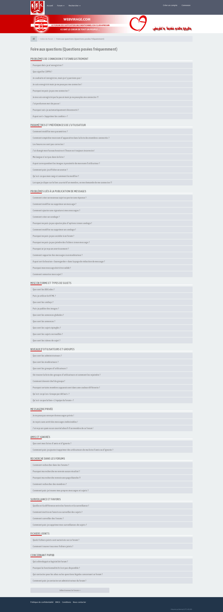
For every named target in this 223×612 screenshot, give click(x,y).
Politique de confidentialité (41, 602)
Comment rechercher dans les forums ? (51, 465)
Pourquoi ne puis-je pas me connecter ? (51, 90)
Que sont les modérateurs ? (45, 362)
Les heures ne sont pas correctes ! (48, 144)
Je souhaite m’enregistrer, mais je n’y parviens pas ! (57, 78)
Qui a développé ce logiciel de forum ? (50, 561)
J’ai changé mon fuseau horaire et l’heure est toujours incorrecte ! (64, 150)
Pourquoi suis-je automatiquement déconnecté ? (56, 110)
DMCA (57, 602)
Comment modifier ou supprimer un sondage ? (54, 229)
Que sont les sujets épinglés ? (47, 327)
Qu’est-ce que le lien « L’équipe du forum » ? (53, 400)
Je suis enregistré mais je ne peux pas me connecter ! (57, 84)
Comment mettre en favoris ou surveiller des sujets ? (57, 512)
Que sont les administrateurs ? (47, 355)
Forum (60, 5)
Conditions (66, 602)
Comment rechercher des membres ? (50, 484)
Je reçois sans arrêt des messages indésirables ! (55, 422)
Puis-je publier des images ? (46, 308)
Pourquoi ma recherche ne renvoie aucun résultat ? (56, 471)
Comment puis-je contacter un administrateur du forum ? (59, 580)
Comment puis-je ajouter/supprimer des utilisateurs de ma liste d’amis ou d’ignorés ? (73, 450)
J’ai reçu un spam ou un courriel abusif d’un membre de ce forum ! (63, 428)
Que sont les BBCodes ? (44, 289)
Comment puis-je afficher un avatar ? (50, 169)
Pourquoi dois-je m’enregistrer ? (48, 65)
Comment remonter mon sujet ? (47, 274)
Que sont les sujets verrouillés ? (48, 334)
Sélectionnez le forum (69, 590)
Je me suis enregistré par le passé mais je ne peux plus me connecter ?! (65, 97)
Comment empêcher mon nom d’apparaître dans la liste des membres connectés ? (71, 138)
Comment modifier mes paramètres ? (50, 131)
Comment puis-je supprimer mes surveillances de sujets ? (60, 525)
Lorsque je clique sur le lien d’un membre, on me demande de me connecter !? (72, 182)
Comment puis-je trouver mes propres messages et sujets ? (60, 490)
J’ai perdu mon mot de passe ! (46, 103)
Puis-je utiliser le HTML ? (44, 296)
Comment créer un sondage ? (46, 217)
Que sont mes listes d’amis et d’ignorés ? (52, 443)
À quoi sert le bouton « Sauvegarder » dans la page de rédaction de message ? (69, 261)
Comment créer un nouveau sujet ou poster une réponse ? (59, 197)
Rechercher (74, 5)
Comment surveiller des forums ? (48, 518)
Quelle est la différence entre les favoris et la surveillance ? (61, 505)
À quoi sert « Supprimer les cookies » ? (50, 116)
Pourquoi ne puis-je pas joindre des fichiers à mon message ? (61, 242)
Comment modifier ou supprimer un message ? (54, 204)
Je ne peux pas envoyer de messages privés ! (53, 415)
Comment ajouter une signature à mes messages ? (56, 210)
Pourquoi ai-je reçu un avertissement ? (51, 248)
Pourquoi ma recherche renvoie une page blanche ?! (57, 477)
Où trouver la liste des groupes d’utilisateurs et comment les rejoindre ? (66, 374)
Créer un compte (170, 5)
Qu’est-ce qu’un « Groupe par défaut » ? (51, 394)
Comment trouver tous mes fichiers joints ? (53, 546)
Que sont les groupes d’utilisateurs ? (50, 368)
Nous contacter (79, 602)
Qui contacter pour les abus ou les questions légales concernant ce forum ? (68, 574)
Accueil (50, 5)
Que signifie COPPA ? (42, 71)
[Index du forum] (33, 39)
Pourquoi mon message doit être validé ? (52, 268)
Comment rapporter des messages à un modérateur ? (57, 255)
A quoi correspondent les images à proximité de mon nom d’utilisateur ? (66, 163)
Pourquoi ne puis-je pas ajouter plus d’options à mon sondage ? (62, 223)
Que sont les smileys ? (43, 302)
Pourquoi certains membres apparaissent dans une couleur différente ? (66, 387)
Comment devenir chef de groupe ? (49, 381)
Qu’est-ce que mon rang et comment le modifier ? (56, 176)
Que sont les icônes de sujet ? (46, 340)
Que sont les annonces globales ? (48, 315)
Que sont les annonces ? (44, 321)
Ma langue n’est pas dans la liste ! (48, 157)
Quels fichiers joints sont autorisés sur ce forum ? (56, 540)
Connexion (186, 5)
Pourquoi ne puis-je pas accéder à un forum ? (53, 236)
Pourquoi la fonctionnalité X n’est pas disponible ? (56, 568)
